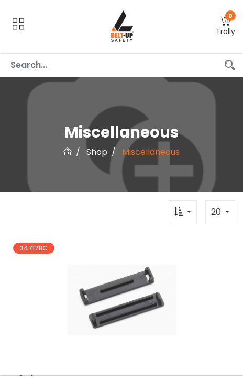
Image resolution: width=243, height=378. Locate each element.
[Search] (230, 65)
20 (217, 212)
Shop (96, 152)
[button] (225, 26)
